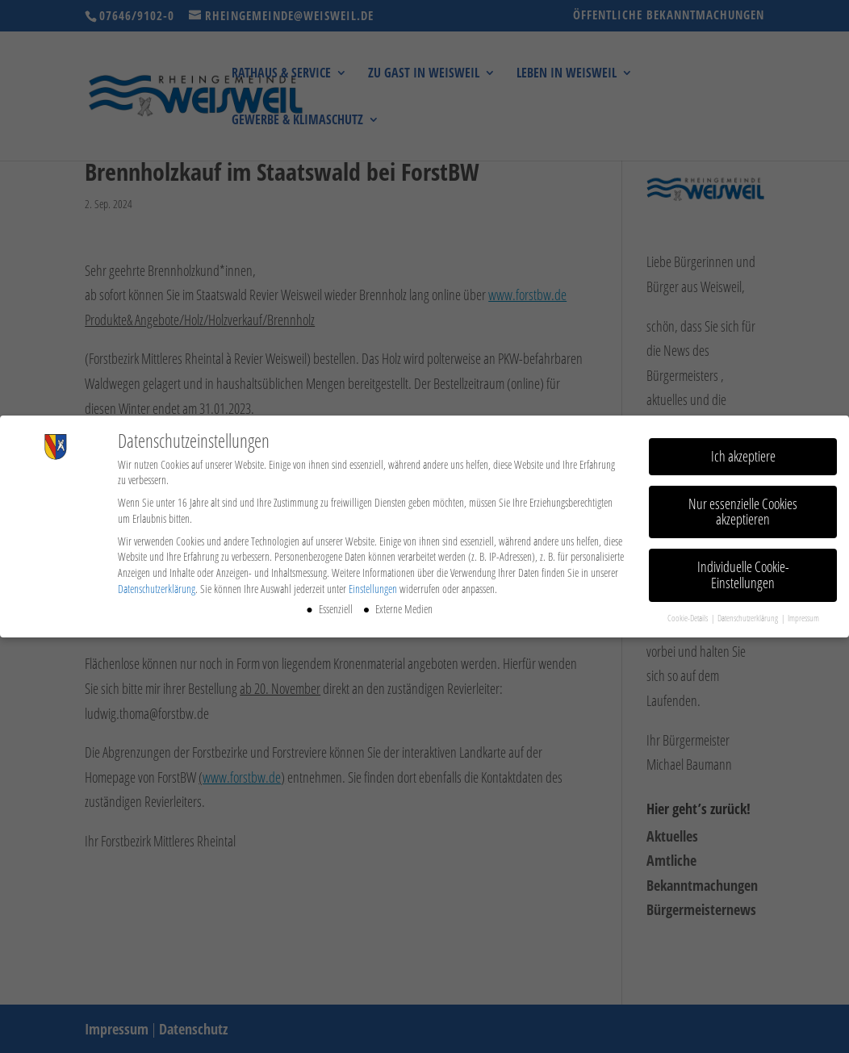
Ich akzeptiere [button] (743, 452)
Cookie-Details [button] (688, 615)
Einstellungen (373, 585)
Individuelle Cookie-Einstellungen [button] (743, 572)
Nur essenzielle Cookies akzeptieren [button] (742, 508)
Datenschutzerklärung (156, 585)
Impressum (803, 615)
